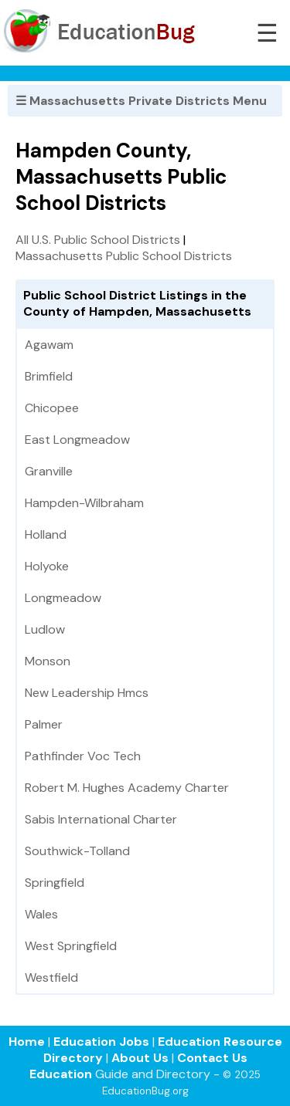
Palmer (44, 724)
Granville (49, 471)
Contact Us (212, 1058)
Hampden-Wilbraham (84, 503)
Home (27, 1041)
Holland (46, 534)
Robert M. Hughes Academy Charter (127, 788)
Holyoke (47, 566)
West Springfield (71, 946)
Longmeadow (63, 598)
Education (60, 1074)
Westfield (51, 977)
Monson (47, 661)
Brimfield (49, 376)
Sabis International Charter (101, 819)
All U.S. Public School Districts (97, 240)
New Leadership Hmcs (86, 693)
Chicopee (52, 408)
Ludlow (45, 629)
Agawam (49, 345)
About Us (140, 1058)
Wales (41, 914)
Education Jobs (101, 1041)
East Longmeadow (77, 439)
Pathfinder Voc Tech (83, 756)
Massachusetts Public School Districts (123, 256)
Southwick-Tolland (77, 851)
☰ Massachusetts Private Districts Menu (141, 101)
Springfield (54, 882)
